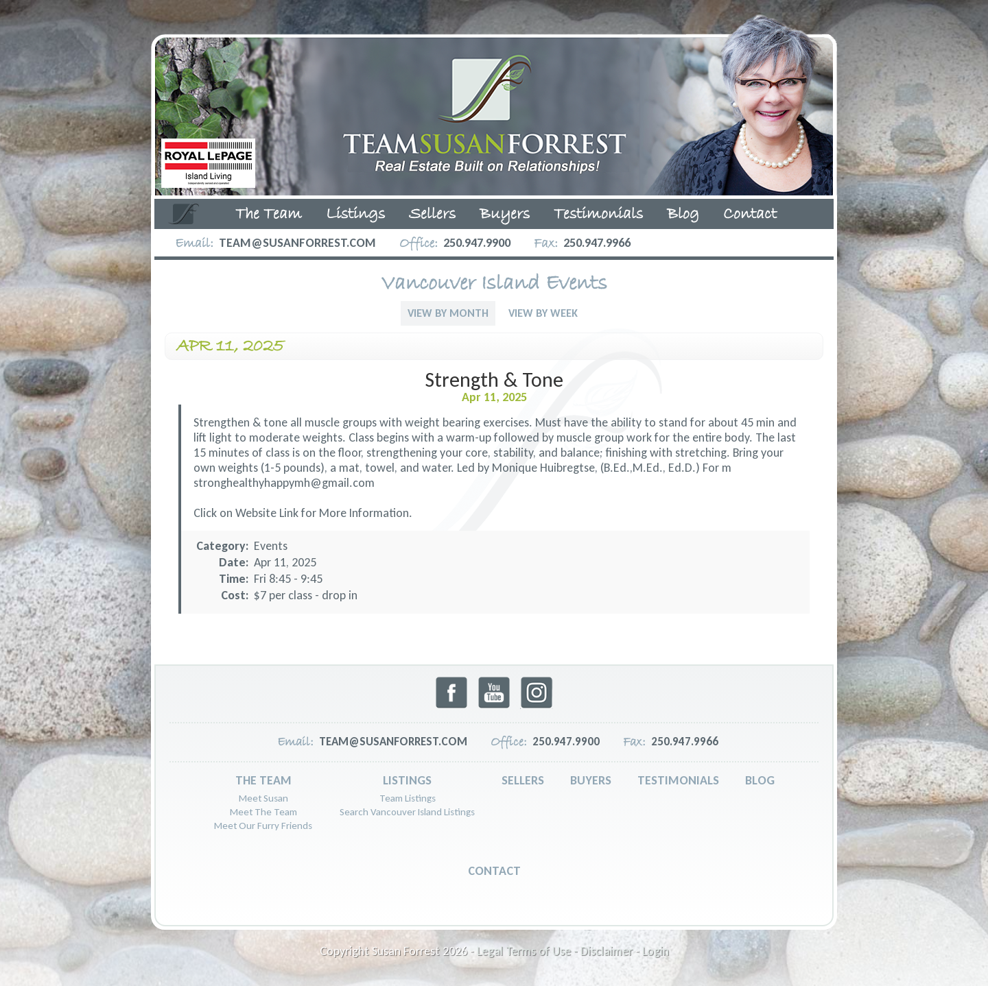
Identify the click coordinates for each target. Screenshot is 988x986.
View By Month (448, 313)
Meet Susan (263, 798)
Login (655, 951)
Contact (750, 214)
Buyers (505, 214)
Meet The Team (263, 812)
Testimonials (598, 214)
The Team (268, 214)
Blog (683, 214)
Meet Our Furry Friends (263, 825)
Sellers (432, 214)
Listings (355, 214)
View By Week (543, 313)
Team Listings (407, 798)
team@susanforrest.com (297, 242)
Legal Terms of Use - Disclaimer (555, 951)
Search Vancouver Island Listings (407, 812)
